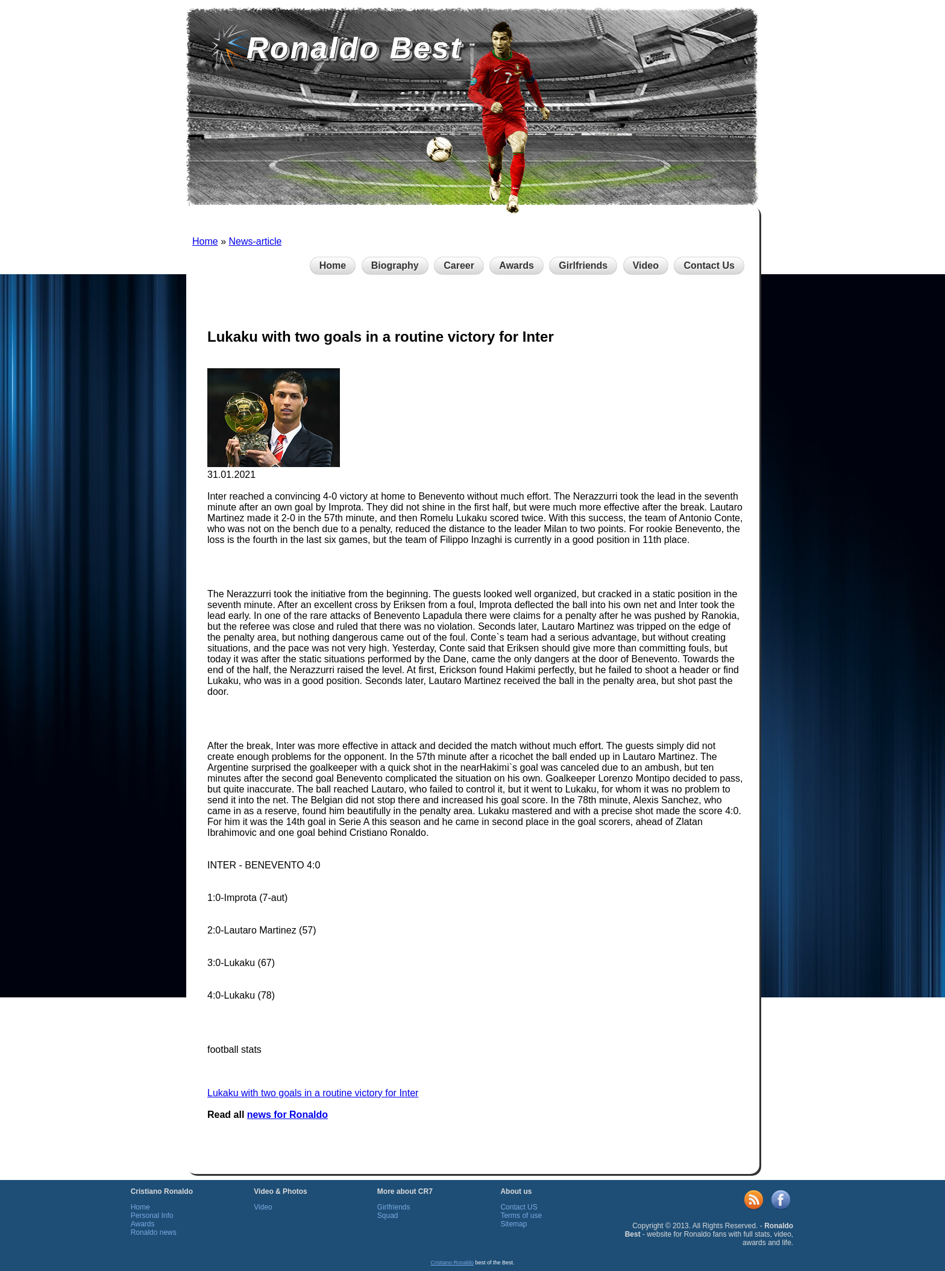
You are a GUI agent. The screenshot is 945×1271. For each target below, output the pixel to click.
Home (205, 241)
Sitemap (513, 1224)
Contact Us (708, 265)
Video (646, 265)
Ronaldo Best (354, 48)
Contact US (518, 1207)
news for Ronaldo (287, 1114)
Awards (516, 265)
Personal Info (152, 1215)
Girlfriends (583, 265)
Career (459, 265)
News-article (254, 241)
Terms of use (521, 1215)
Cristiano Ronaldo (452, 1263)
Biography (395, 265)
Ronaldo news (154, 1232)
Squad (387, 1215)
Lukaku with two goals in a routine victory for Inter (312, 1093)
